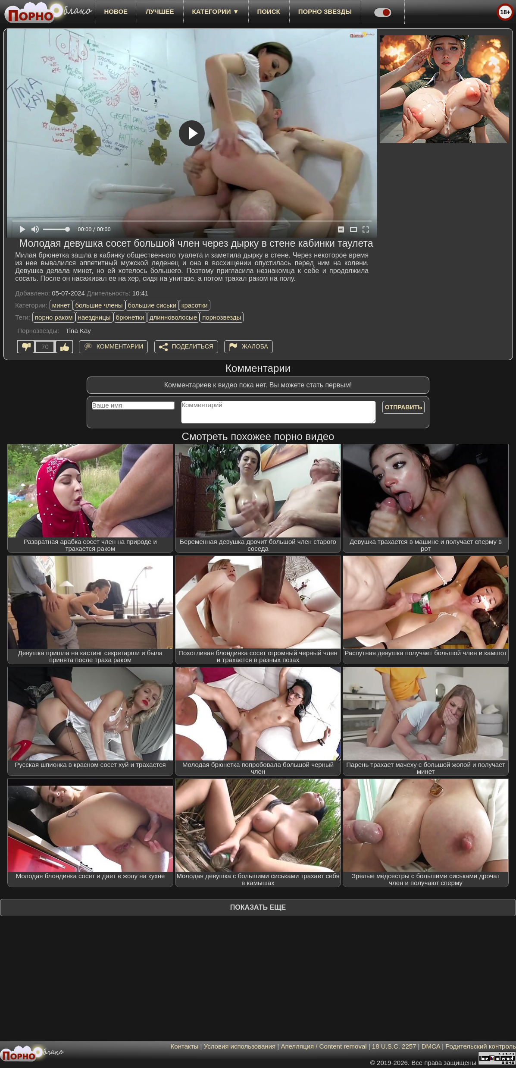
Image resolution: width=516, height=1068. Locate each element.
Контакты (185, 1046)
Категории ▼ (215, 11)
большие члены (99, 305)
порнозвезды (221, 317)
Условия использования (240, 1046)
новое (116, 11)
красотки (194, 305)
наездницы (94, 317)
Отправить (403, 407)
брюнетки (130, 317)
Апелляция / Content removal (323, 1046)
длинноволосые (173, 317)
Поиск (268, 11)
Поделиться (192, 346)
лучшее (160, 11)
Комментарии (120, 346)
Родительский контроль (480, 1046)
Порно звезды (325, 11)
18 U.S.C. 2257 (394, 1046)
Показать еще (258, 907)
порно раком (54, 317)
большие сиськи (152, 305)
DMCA (431, 1046)
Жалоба (255, 346)
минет (61, 305)
